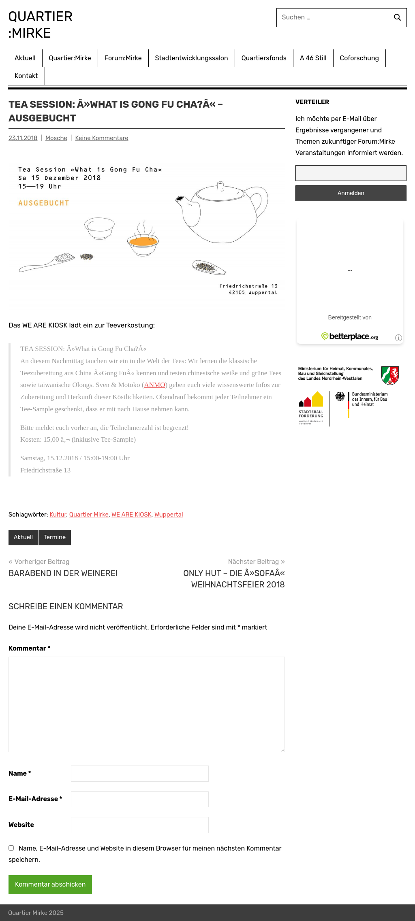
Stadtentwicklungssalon (191, 57)
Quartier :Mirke (44, 24)
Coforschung (359, 57)
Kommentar (29, 648)
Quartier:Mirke (70, 57)
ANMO (154, 384)
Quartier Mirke (89, 513)
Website (21, 824)
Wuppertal (168, 513)
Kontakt (26, 75)
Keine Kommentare (101, 137)
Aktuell (25, 57)
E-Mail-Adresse (35, 798)
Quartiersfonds (264, 57)
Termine (55, 536)
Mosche (56, 137)
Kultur (57, 513)
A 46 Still (313, 57)
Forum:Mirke (123, 57)
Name (20, 772)
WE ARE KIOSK (131, 513)
